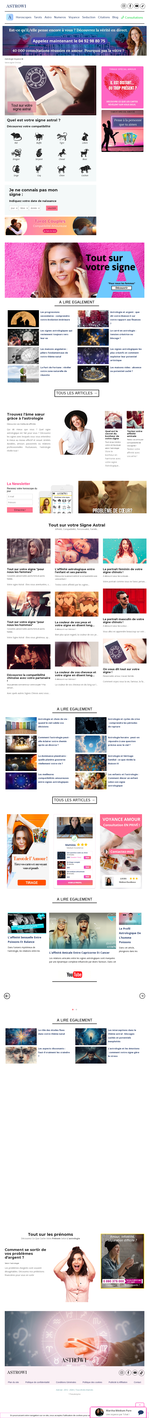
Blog (115, 17)
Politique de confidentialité (37, 1382)
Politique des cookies (92, 1382)
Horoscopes (23, 17)
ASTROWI (17, 1372)
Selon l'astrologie (12, 1263)
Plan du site (13, 1382)
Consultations (132, 18)
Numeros (60, 17)
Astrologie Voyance (13, 59)
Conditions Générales (66, 1382)
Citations (104, 17)
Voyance (74, 17)
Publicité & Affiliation (118, 1382)
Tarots (38, 17)
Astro (48, 17)
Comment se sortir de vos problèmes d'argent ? (25, 1254)
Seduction (88, 17)
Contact (137, 1382)
